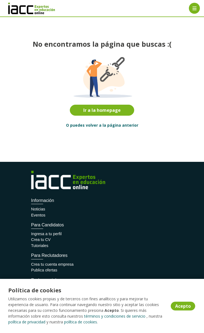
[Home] (23, 8)
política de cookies (80, 321)
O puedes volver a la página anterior (102, 125)
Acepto (183, 306)
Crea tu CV (41, 239)
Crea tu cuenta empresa (52, 264)
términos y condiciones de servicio (114, 316)
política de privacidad (26, 321)
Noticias (38, 209)
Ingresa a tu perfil (46, 234)
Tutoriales (39, 245)
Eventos (38, 215)
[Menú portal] (194, 8)
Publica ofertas (44, 270)
